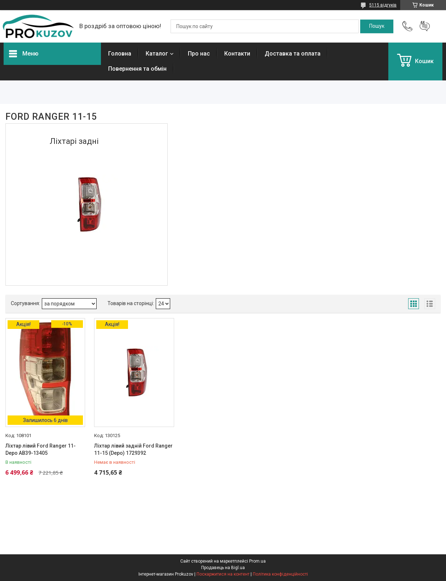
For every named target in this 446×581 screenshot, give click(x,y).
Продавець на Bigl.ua (223, 567)
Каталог (157, 53)
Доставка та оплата (293, 53)
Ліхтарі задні (74, 141)
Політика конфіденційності (280, 574)
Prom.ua (257, 561)
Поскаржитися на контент (223, 574)
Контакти (237, 53)
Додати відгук (425, 26)
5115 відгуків (383, 5)
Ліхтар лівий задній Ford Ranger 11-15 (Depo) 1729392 (133, 449)
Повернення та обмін (137, 68)
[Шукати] (376, 26)
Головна (119, 53)
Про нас (199, 53)
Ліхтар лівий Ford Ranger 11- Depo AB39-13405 (40, 449)
